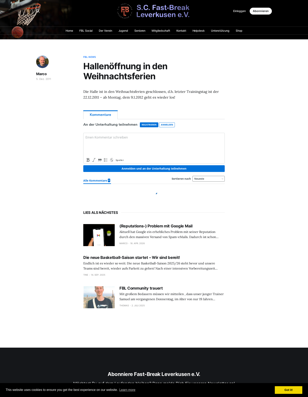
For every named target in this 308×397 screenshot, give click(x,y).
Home (69, 30)
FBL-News (89, 56)
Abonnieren (261, 11)
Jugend (123, 30)
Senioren (139, 30)
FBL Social (86, 30)
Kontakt (181, 30)
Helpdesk (198, 30)
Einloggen (239, 11)
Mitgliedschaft (161, 30)
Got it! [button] (288, 389)
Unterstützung (220, 30)
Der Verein (105, 30)
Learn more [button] (127, 389)
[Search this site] (38, 11)
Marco (41, 74)
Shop (239, 30)
